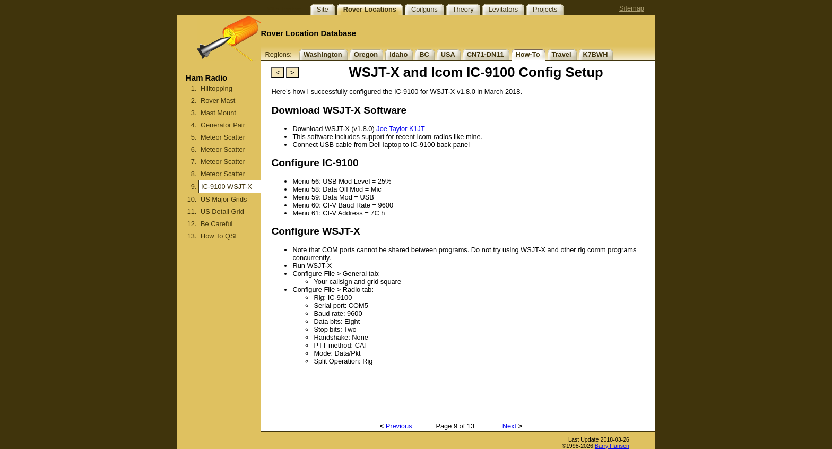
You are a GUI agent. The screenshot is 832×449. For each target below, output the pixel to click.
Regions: (278, 54)
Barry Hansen (612, 446)
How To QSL (220, 236)
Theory (463, 9)
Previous (399, 426)
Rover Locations (369, 9)
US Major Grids (224, 199)
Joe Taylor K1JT (400, 129)
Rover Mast (218, 101)
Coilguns (424, 9)
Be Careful (216, 224)
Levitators (503, 9)
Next (509, 426)
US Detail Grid (222, 211)
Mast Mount (218, 113)
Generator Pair (223, 125)
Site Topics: (284, 9)
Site (322, 9)
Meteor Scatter (223, 137)
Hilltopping (216, 88)
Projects (545, 9)
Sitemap (631, 8)
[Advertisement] (219, 356)
